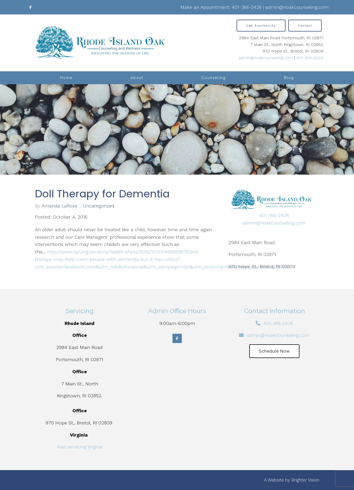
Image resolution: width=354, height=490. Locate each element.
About (137, 78)
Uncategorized (98, 206)
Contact (305, 25)
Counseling (213, 78)
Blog (289, 78)
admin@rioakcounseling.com (296, 7)
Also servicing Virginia (79, 446)
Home (66, 78)
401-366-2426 (246, 7)
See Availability (261, 25)
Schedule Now (274, 351)
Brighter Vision (305, 480)
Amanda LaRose (59, 206)
